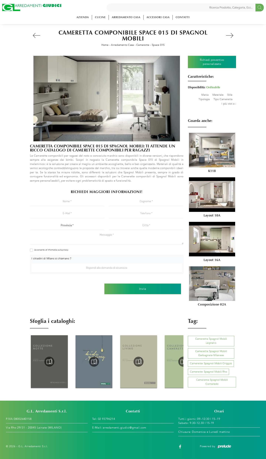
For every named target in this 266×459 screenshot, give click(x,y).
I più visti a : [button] (228, 103)
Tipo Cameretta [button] (223, 99)
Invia (142, 289)
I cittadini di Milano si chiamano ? (51, 258)
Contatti (183, 17)
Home (105, 45)
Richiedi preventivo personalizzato (212, 62)
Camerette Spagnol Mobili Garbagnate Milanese (211, 353)
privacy (65, 250)
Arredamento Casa (126, 17)
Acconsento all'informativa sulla (51, 250)
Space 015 (158, 45)
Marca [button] (205, 95)
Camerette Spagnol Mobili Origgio (211, 363)
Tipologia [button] (204, 99)
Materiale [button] (218, 95)
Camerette (142, 45)
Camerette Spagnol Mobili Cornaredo (212, 382)
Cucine (100, 17)
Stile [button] (229, 95)
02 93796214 (106, 419)
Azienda (82, 17)
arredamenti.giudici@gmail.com (124, 427)
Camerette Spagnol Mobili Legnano (211, 341)
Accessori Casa (158, 17)
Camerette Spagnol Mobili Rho (208, 371)
